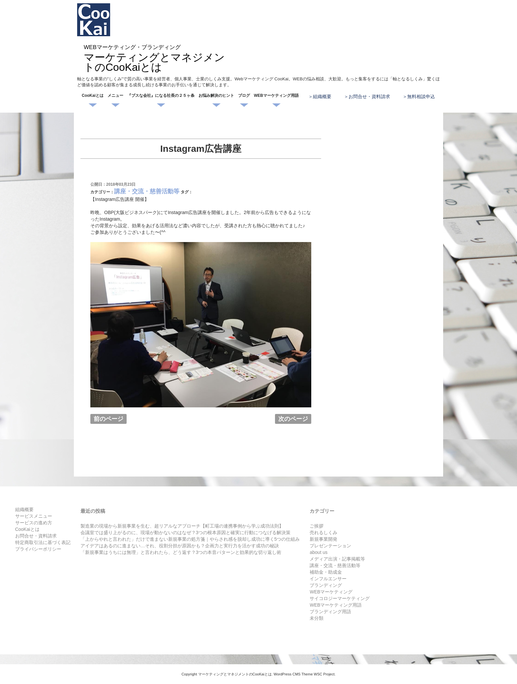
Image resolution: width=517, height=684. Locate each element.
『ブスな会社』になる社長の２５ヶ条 (161, 95)
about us (318, 552)
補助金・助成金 (326, 572)
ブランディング (326, 585)
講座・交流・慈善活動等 (146, 191)
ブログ (244, 95)
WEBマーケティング (331, 591)
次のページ (293, 419)
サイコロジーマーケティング (340, 598)
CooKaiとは (93, 95)
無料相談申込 (421, 96)
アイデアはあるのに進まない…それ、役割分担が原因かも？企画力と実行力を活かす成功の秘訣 (179, 545)
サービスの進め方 (33, 522)
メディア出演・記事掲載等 (337, 558)
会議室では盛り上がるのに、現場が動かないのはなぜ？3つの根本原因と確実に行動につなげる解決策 (185, 532)
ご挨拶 (316, 526)
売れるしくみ (323, 532)
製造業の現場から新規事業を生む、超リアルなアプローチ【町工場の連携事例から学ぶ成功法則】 (182, 526)
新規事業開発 (323, 539)
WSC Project (324, 674)
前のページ (108, 419)
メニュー (115, 95)
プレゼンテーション (330, 545)
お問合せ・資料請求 (369, 96)
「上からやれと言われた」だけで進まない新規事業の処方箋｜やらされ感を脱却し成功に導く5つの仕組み (190, 539)
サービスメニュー (33, 516)
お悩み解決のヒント (216, 95)
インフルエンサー (328, 578)
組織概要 (322, 96)
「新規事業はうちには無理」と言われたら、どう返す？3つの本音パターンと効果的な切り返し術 (181, 552)
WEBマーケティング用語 (276, 95)
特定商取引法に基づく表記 (43, 542)
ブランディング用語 (330, 611)
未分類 (316, 618)
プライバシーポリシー (38, 549)
